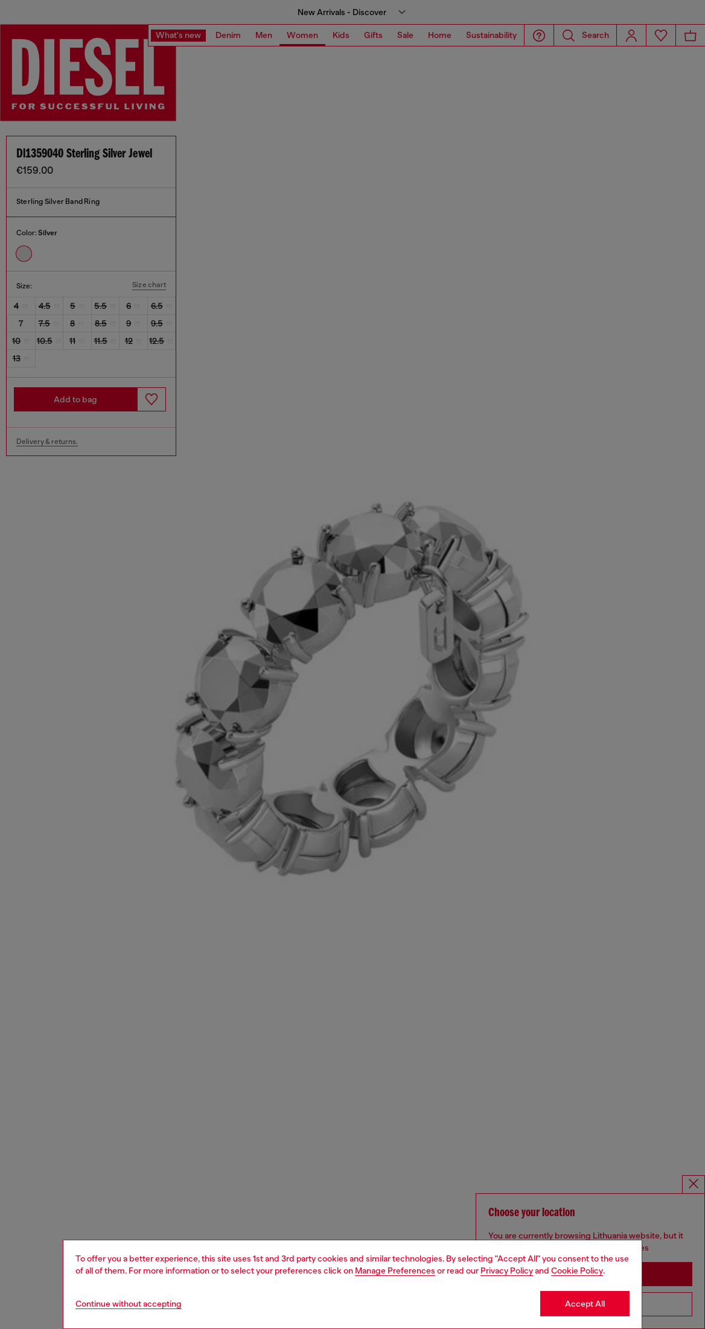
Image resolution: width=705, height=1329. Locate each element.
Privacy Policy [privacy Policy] (506, 1270)
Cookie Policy (577, 1270)
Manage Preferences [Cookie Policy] (395, 1270)
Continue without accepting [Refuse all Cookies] (128, 1303)
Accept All (585, 1303)
